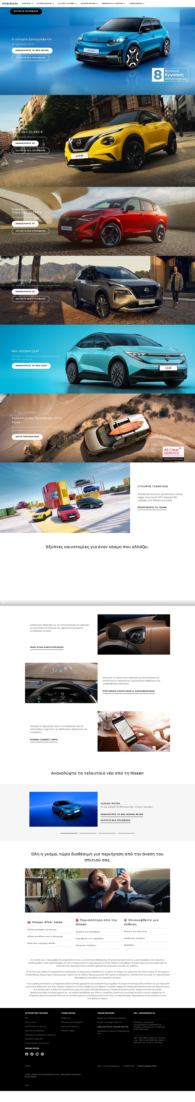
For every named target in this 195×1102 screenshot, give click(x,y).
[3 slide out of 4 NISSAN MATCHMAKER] (107, 938)
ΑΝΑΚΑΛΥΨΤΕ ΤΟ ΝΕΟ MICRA (32, 155)
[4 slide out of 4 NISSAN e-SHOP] (126, 938)
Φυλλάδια (129, 1051)
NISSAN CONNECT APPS (44, 845)
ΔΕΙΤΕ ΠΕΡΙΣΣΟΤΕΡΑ (27, 542)
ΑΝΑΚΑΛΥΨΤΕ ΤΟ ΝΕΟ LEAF (31, 471)
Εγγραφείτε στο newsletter (90, 1044)
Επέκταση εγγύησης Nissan (41, 1049)
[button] (27, 3)
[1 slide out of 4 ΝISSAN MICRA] (69, 938)
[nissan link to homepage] (9, 3)
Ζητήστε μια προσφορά (88, 1037)
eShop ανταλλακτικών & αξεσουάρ (45, 1042)
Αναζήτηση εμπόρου (134, 1044)
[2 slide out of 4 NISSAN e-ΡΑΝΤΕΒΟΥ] (88, 938)
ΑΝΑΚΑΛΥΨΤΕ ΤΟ (25, 248)
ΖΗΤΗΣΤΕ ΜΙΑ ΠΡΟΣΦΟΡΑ (30, 163)
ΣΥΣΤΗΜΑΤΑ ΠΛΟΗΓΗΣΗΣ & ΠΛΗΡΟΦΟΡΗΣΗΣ (129, 796)
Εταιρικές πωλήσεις (86, 1051)
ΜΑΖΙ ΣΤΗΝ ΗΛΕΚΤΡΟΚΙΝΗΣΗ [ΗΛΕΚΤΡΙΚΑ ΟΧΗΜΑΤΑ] (47, 752)
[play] (3, 708)
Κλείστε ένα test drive (135, 1037)
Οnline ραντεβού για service (42, 1035)
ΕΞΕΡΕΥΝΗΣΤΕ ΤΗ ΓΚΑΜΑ (152, 613)
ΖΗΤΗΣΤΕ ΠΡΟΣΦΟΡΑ (26, 64)
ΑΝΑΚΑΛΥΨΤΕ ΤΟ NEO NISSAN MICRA (122, 919)
